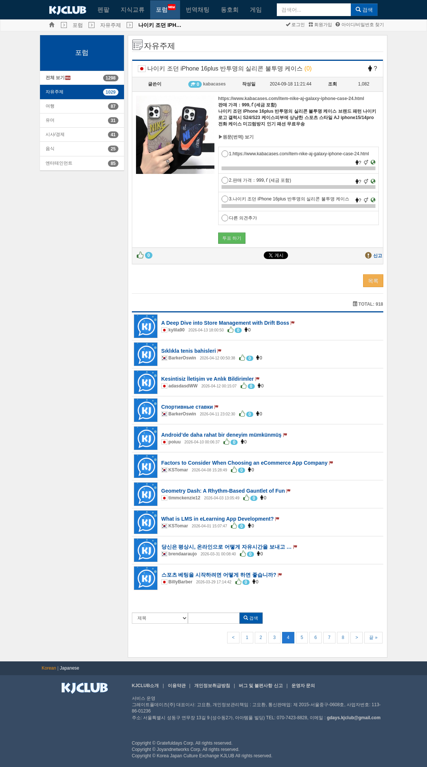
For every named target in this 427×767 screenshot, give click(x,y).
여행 (50, 106)
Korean (49, 668)
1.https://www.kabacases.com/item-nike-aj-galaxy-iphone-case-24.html (295, 153)
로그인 (295, 24)
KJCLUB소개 (145, 685)
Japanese (69, 668)
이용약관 (177, 685)
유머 (50, 120)
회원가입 (320, 24)
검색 (364, 10)
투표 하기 (231, 238)
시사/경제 (55, 134)
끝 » (373, 637)
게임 (256, 9)
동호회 (230, 9)
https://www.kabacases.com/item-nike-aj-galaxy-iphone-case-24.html (291, 98)
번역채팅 (198, 9)
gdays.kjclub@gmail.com (354, 717)
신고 (377, 255)
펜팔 (103, 9)
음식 (50, 148)
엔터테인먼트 (59, 163)
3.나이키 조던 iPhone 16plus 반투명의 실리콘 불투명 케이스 (285, 199)
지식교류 (133, 9)
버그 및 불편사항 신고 (261, 685)
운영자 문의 (303, 685)
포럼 (166, 8)
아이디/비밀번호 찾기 (359, 24)
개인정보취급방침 (212, 685)
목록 (373, 281)
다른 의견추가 (239, 218)
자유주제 (110, 25)
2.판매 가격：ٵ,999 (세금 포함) (256, 180)
